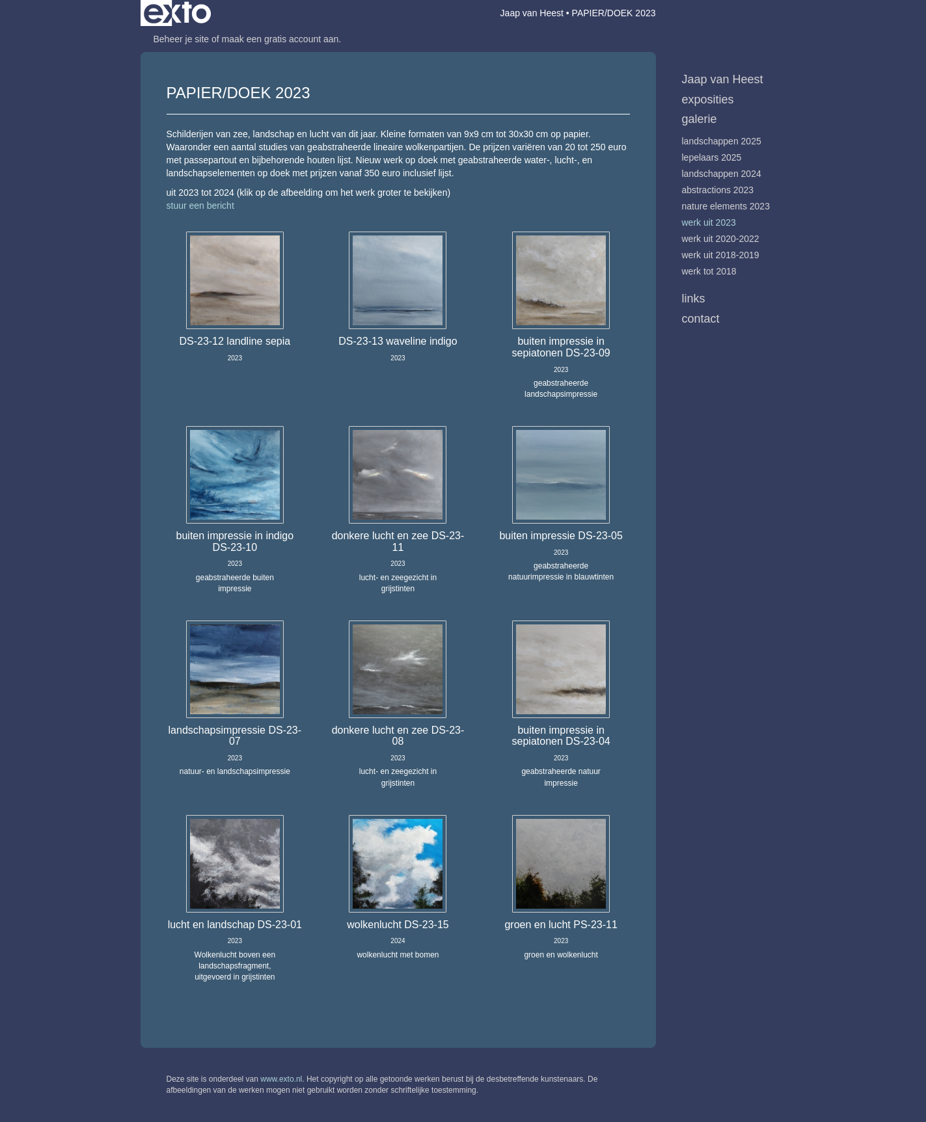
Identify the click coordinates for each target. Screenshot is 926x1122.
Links (693, 298)
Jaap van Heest (532, 13)
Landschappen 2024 (721, 173)
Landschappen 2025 (721, 141)
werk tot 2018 (709, 271)
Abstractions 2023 (718, 190)
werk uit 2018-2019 (720, 255)
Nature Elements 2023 (726, 206)
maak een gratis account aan (280, 39)
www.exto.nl (281, 1079)
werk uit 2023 (709, 222)
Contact (701, 318)
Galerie (699, 119)
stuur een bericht (200, 205)
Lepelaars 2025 (712, 157)
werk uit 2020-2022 (720, 239)
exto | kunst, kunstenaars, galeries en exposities (177, 13)
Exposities (708, 99)
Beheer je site (182, 39)
